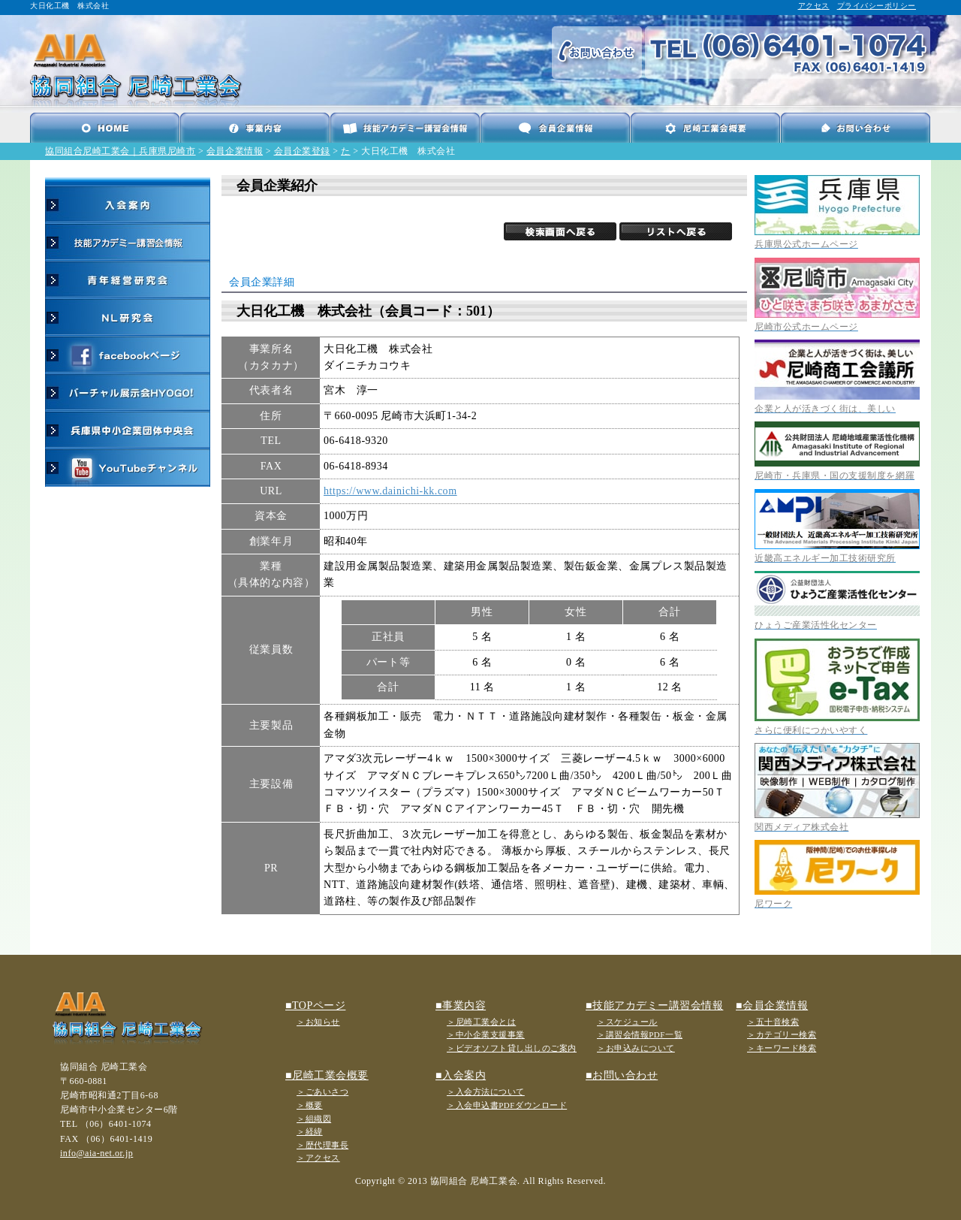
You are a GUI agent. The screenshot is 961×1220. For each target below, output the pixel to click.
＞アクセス (318, 1157)
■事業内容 (460, 1005)
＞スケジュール (627, 1021)
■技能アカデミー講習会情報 (654, 1005)
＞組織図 (314, 1118)
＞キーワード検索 (781, 1047)
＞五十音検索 (773, 1021)
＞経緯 (310, 1131)
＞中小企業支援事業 (486, 1034)
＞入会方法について (486, 1091)
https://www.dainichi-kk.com (390, 491)
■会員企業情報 (772, 1005)
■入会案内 (460, 1075)
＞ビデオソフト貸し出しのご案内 (512, 1047)
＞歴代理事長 (322, 1144)
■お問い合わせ (622, 1075)
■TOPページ (315, 1005)
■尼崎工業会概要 (327, 1075)
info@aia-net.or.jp (96, 1153)
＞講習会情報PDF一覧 (639, 1034)
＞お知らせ (318, 1021)
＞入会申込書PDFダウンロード (507, 1105)
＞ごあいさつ (322, 1091)
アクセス (814, 6)
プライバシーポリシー (876, 6)
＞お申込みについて (636, 1047)
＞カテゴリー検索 (781, 1034)
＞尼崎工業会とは (481, 1021)
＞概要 (310, 1105)
